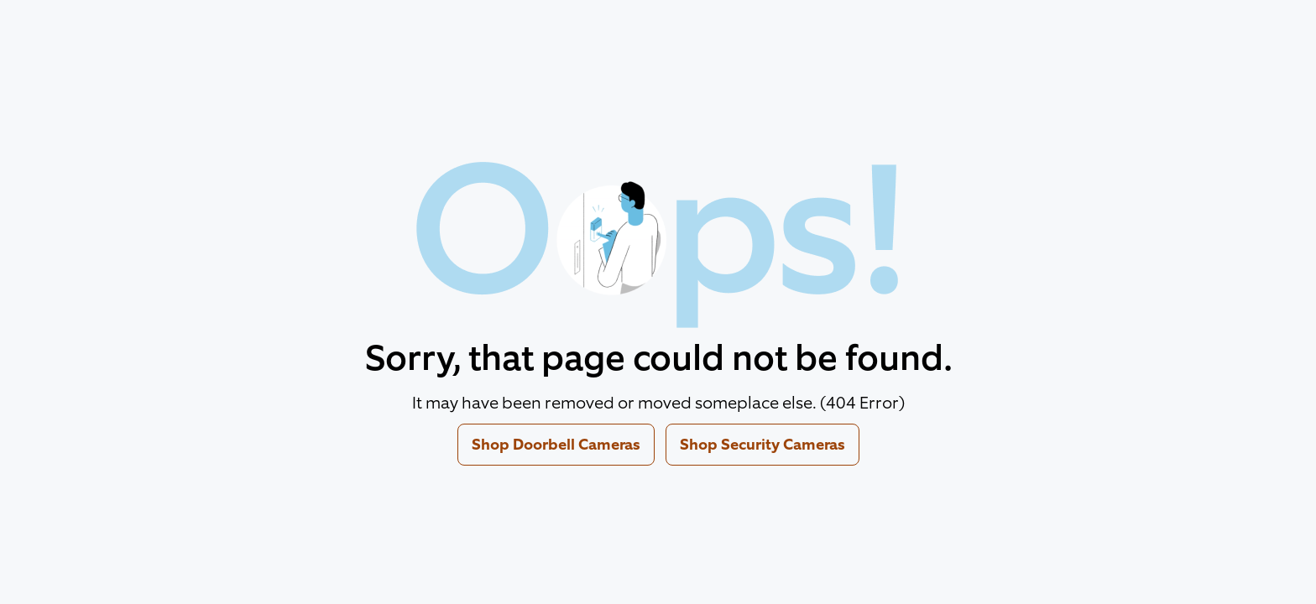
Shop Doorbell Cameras (556, 445)
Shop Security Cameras (762, 445)
